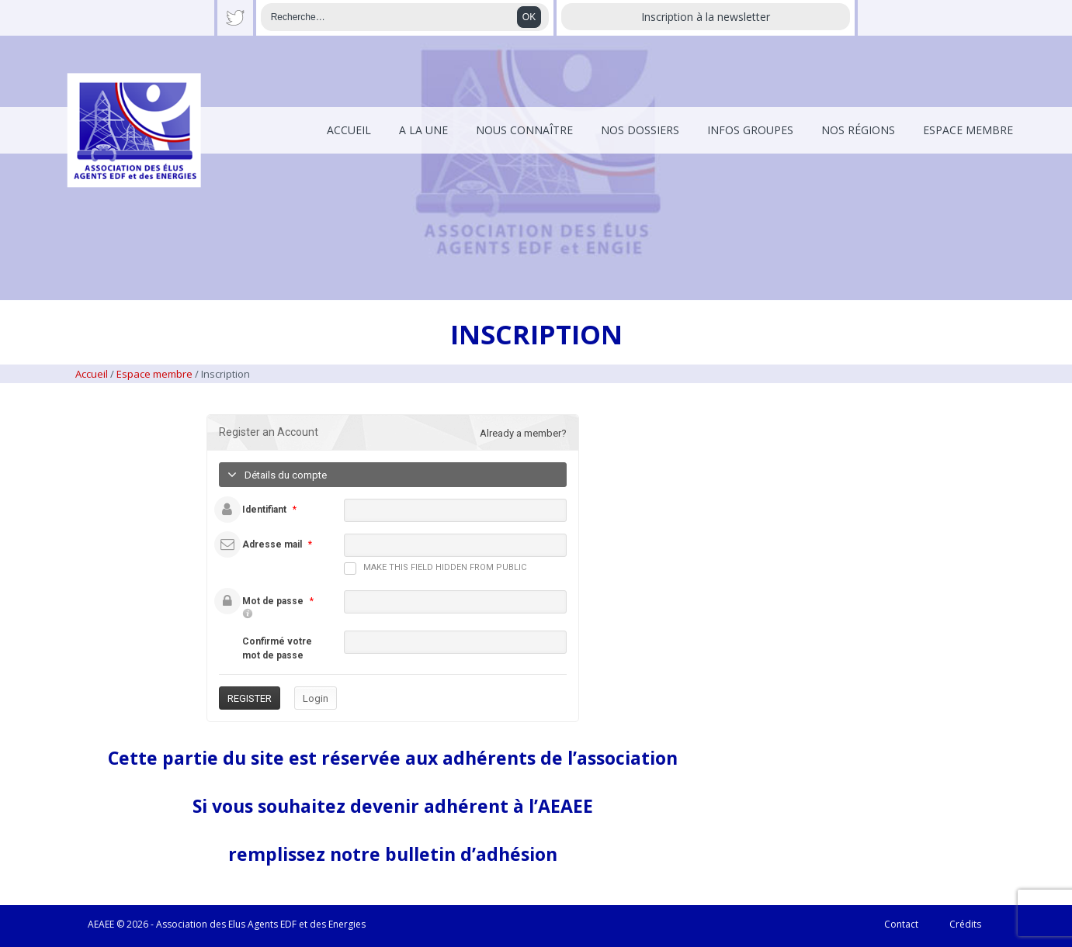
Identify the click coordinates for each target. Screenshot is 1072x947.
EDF (288, 924)
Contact (901, 924)
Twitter (234, 18)
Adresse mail (272, 544)
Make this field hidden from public (435, 568)
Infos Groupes (750, 130)
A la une (423, 130)
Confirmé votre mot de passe (277, 648)
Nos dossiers (640, 130)
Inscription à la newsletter (705, 16)
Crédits (965, 924)
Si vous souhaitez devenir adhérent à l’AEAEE (393, 805)
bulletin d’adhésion (471, 854)
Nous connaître (524, 130)
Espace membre (968, 130)
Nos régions (858, 130)
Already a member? (523, 433)
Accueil (349, 130)
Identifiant (264, 509)
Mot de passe (273, 601)
